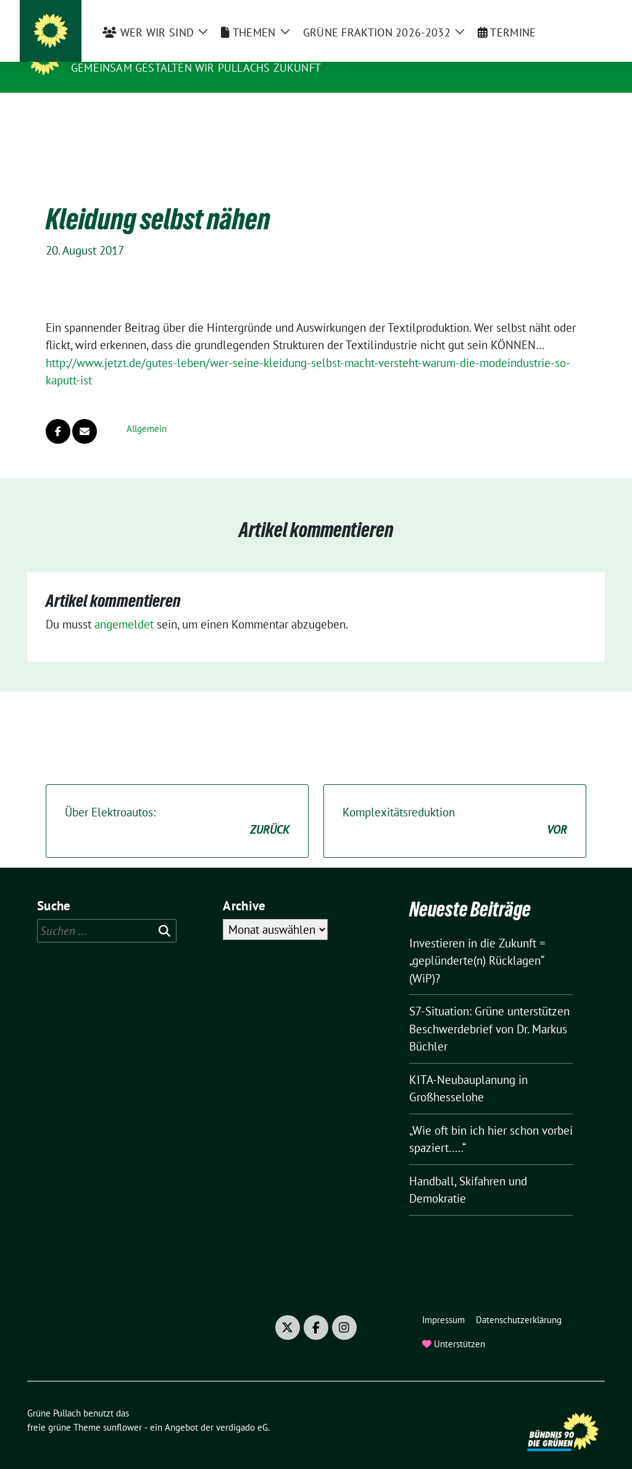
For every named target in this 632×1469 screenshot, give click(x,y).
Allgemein (147, 409)
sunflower (122, 1408)
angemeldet (124, 605)
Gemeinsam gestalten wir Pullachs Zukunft (196, 68)
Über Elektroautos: (177, 802)
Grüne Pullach (120, 50)
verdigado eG (242, 1408)
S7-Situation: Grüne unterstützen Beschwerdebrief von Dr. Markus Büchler (489, 1009)
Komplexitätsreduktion (455, 802)
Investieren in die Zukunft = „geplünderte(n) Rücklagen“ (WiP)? (477, 942)
